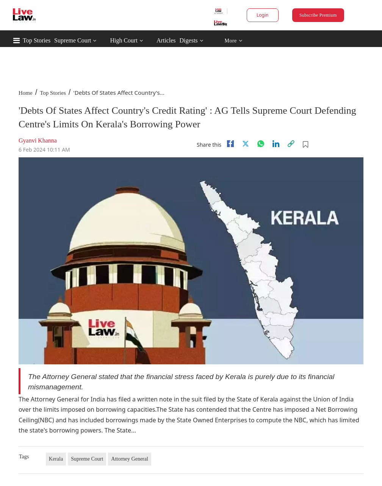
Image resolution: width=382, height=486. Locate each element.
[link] (291, 143)
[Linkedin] (275, 143)
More (233, 41)
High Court (123, 40)
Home (26, 93)
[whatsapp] (260, 143)
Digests (189, 40)
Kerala (56, 459)
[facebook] (230, 143)
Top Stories (36, 40)
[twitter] (245, 143)
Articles (166, 40)
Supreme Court (72, 40)
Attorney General (129, 459)
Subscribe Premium (318, 15)
